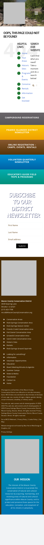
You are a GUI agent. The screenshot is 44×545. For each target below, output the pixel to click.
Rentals (25, 88)
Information (27, 93)
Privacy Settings (6, 432)
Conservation (28, 84)
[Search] (33, 85)
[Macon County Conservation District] (14, 3)
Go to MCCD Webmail (8, 419)
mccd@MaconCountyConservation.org (16, 312)
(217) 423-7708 (7, 309)
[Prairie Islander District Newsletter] (22, 131)
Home (24, 53)
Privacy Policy (22, 419)
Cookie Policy (32, 419)
